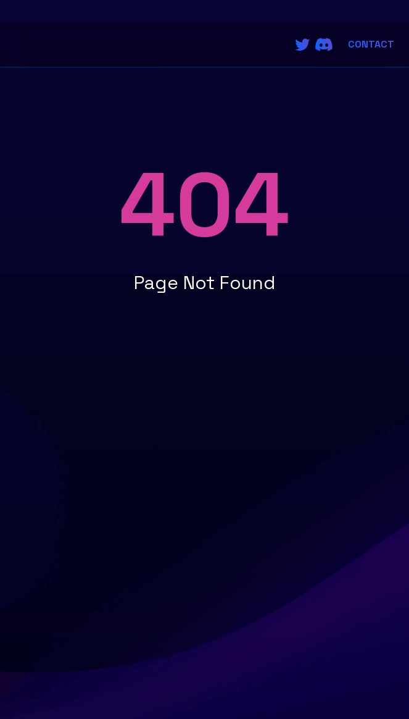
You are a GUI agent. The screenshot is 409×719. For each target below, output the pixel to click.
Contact (371, 44)
